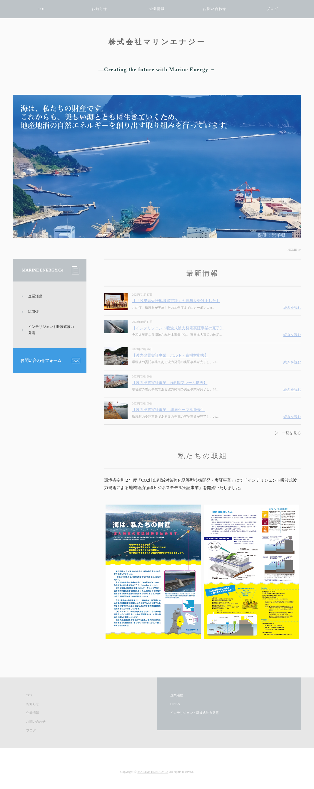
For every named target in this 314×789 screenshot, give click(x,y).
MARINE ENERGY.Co (152, 771)
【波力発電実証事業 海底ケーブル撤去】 (168, 409)
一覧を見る (291, 433)
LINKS (33, 311)
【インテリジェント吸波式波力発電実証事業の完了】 (178, 328)
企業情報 (157, 9)
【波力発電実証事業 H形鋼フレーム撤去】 (169, 382)
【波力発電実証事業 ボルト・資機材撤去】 (170, 355)
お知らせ (99, 9)
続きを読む (292, 308)
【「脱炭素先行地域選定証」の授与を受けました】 (176, 301)
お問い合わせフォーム (40, 360)
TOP (42, 9)
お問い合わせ (214, 9)
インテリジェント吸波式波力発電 (51, 330)
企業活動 (35, 296)
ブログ (272, 9)
